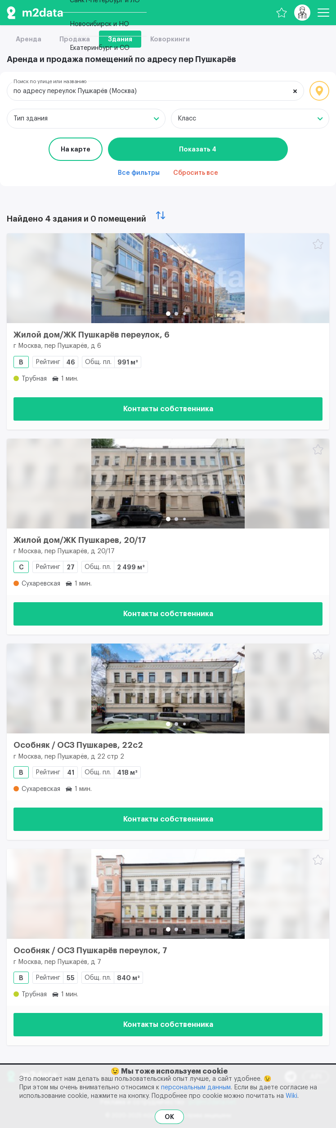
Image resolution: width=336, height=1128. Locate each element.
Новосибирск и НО (99, 24)
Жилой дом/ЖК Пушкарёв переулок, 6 (91, 335)
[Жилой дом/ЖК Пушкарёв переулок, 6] (168, 278)
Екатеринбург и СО (100, 48)
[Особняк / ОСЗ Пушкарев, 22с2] (168, 688)
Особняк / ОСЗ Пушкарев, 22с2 (78, 745)
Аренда (28, 39)
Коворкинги (170, 39)
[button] (168, 313)
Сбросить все (195, 173)
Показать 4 (197, 149)
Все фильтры (139, 173)
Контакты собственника (168, 409)
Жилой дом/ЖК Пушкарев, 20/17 (79, 540)
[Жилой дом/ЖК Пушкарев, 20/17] (168, 483)
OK (169, 1117)
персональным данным (196, 1087)
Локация (319, 91)
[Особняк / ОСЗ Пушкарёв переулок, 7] (168, 894)
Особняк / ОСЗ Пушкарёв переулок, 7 (90, 950)
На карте (75, 149)
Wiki (291, 1096)
